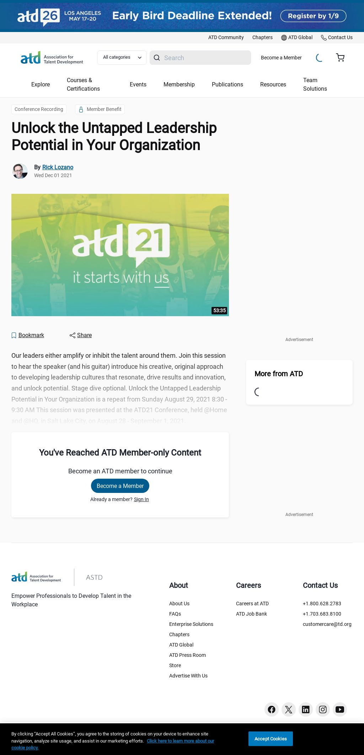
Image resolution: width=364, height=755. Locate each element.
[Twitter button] (289, 709)
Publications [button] (227, 84)
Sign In (141, 499)
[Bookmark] (27, 335)
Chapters (179, 634)
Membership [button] (179, 84)
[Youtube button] (340, 709)
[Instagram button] (323, 709)
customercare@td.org (327, 624)
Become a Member (281, 57)
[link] (226, 37)
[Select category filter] (122, 57)
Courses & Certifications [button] (83, 84)
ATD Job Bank (251, 614)
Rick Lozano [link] (57, 167)
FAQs (175, 614)
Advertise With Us (188, 676)
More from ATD (279, 373)
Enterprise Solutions (191, 624)
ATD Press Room (187, 655)
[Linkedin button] (306, 709)
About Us (179, 603)
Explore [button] (40, 84)
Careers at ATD (252, 603)
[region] (182, 739)
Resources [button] (273, 84)
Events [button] (138, 84)
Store (175, 665)
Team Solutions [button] (315, 84)
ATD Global (181, 645)
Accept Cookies (271, 738)
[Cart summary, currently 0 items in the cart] (343, 57)
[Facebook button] (271, 709)
